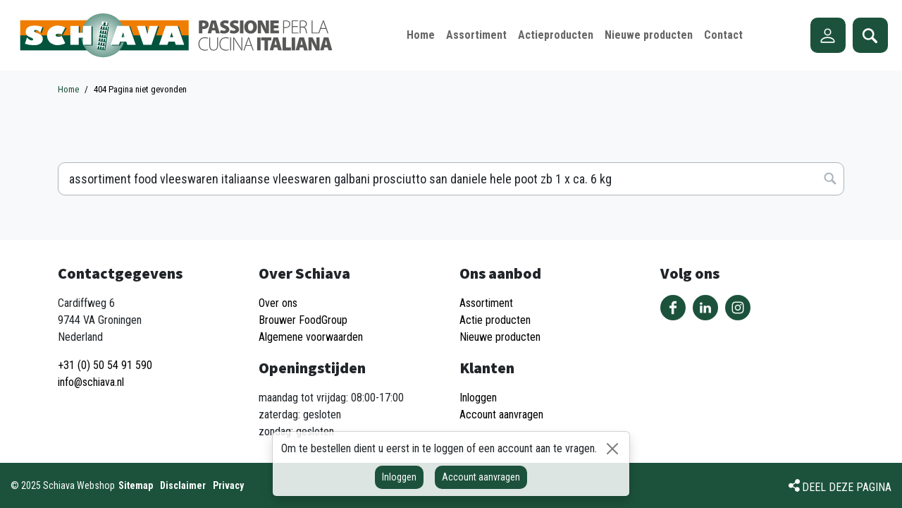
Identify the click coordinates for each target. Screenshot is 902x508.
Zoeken (870, 35)
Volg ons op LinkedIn (705, 307)
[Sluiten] (612, 448)
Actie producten (495, 320)
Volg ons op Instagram (737, 307)
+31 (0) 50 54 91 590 (105, 365)
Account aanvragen (481, 477)
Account (828, 35)
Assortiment (486, 303)
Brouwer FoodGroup (303, 320)
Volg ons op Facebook (673, 307)
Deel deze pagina (846, 487)
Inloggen (399, 477)
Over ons (278, 303)
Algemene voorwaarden (311, 337)
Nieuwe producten (499, 337)
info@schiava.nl (91, 382)
